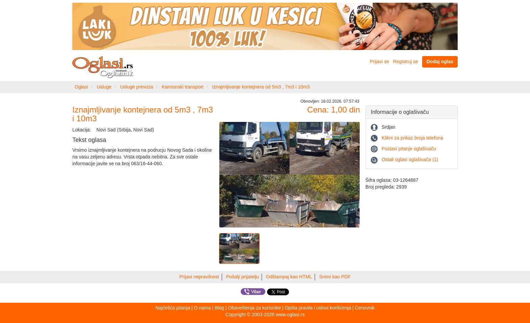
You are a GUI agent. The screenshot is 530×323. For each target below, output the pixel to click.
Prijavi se (379, 61)
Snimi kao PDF (335, 276)
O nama (202, 307)
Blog (219, 307)
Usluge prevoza (136, 87)
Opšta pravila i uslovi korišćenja (318, 307)
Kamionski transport (182, 87)
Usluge (104, 87)
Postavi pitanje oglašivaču (409, 148)
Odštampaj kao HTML (289, 276)
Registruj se (405, 61)
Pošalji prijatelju (242, 276)
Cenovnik (365, 307)
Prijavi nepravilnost (199, 276)
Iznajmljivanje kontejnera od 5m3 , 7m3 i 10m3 (261, 87)
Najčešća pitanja (172, 307)
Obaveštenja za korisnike (254, 307)
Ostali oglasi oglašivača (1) (410, 159)
